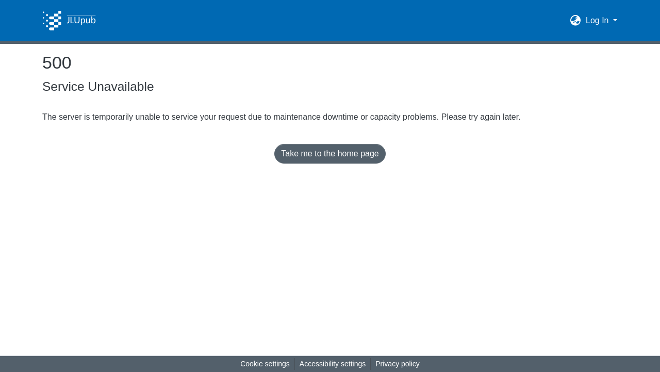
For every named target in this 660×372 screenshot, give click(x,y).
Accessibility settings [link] (333, 364)
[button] (69, 20)
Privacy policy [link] (397, 364)
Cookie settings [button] (265, 364)
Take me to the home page (329, 153)
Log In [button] (598, 20)
